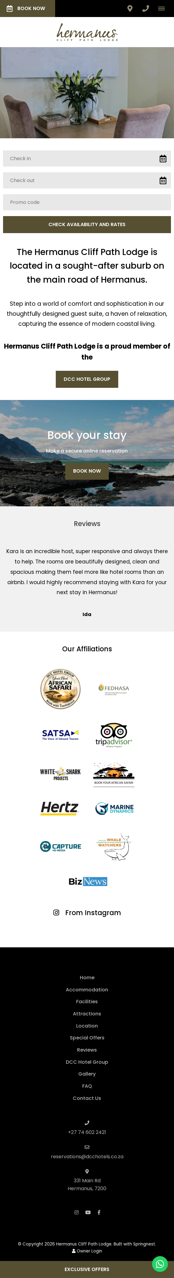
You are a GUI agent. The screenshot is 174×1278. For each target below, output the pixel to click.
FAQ (87, 1086)
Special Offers (87, 1037)
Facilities (87, 1001)
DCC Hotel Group (87, 379)
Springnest (144, 1244)
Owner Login (87, 1251)
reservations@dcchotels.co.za (87, 1156)
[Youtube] (87, 1212)
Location (87, 1025)
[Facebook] (99, 1212)
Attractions (87, 1013)
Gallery (87, 1073)
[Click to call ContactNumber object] (146, 8)
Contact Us (87, 1098)
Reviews (87, 1049)
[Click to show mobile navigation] (164, 8)
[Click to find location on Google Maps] (130, 8)
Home (87, 977)
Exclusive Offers (87, 1269)
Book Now (26, 8)
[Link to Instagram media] (29, 933)
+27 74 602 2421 (87, 1132)
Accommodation (87, 989)
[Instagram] (76, 1212)
